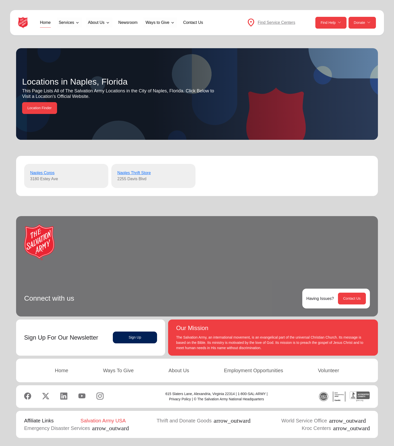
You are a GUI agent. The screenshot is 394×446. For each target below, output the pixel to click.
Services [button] (66, 22)
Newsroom (127, 22)
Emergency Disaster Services (76, 428)
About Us (179, 370)
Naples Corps (42, 173)
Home (45, 22)
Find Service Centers (276, 22)
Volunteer (328, 370)
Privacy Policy (180, 399)
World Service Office (323, 420)
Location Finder (39, 108)
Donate (362, 22)
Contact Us (193, 22)
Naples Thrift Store (134, 173)
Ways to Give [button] (157, 22)
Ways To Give (118, 370)
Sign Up (135, 337)
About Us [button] (96, 22)
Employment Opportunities (253, 370)
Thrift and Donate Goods (204, 420)
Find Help (331, 22)
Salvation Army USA (103, 420)
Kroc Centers (336, 428)
